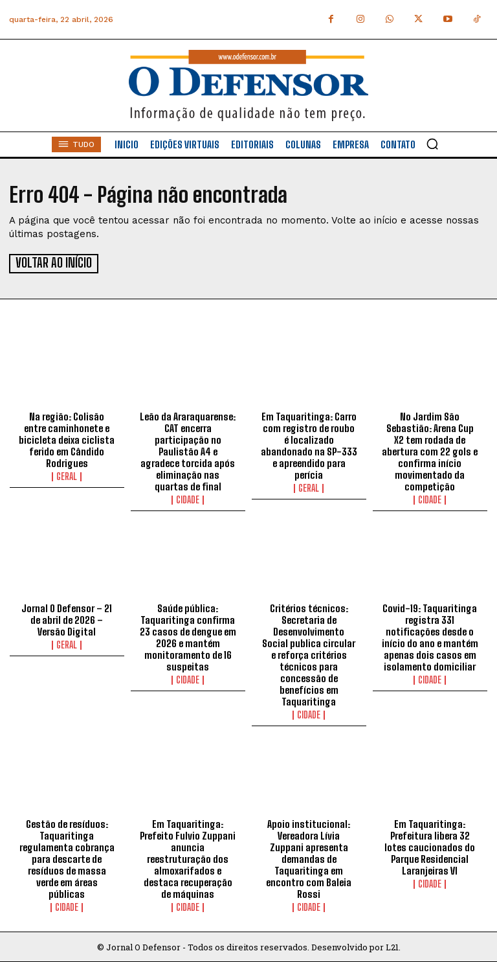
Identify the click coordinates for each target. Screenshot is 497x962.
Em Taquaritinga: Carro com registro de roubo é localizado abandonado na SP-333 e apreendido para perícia (309, 444)
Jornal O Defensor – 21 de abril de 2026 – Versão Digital (66, 619)
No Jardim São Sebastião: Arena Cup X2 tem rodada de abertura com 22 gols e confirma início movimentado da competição (430, 450)
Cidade (187, 498)
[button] (432, 144)
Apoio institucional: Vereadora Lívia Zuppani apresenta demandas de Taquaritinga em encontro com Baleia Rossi (308, 858)
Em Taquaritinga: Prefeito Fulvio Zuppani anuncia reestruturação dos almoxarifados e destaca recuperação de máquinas (188, 858)
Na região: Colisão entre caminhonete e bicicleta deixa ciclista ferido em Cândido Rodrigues (67, 438)
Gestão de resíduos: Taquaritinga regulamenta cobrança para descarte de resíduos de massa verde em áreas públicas (67, 858)
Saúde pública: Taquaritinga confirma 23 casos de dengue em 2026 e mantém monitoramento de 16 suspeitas (188, 637)
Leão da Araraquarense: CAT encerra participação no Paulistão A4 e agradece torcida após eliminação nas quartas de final (188, 450)
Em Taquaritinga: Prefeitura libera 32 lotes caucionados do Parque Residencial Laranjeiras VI (429, 846)
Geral (66, 475)
